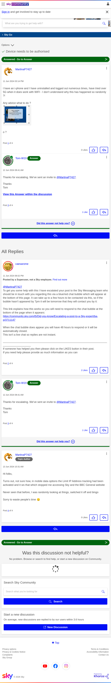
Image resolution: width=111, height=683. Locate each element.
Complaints (7, 655)
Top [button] (57, 642)
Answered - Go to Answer (55, 59)
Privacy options (9, 649)
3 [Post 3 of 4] (8, 205)
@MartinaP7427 (66, 177)
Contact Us (104, 655)
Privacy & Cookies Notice (13, 652)
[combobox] (50, 23)
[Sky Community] (18, 4)
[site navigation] (3, 4)
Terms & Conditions (100, 649)
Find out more (60, 279)
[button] (106, 68)
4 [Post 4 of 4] (8, 510)
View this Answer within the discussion (27, 194)
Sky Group (7, 657)
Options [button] (5, 45)
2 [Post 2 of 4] (8, 363)
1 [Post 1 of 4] (8, 143)
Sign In (107, 4)
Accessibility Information (98, 652)
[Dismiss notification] (107, 12)
